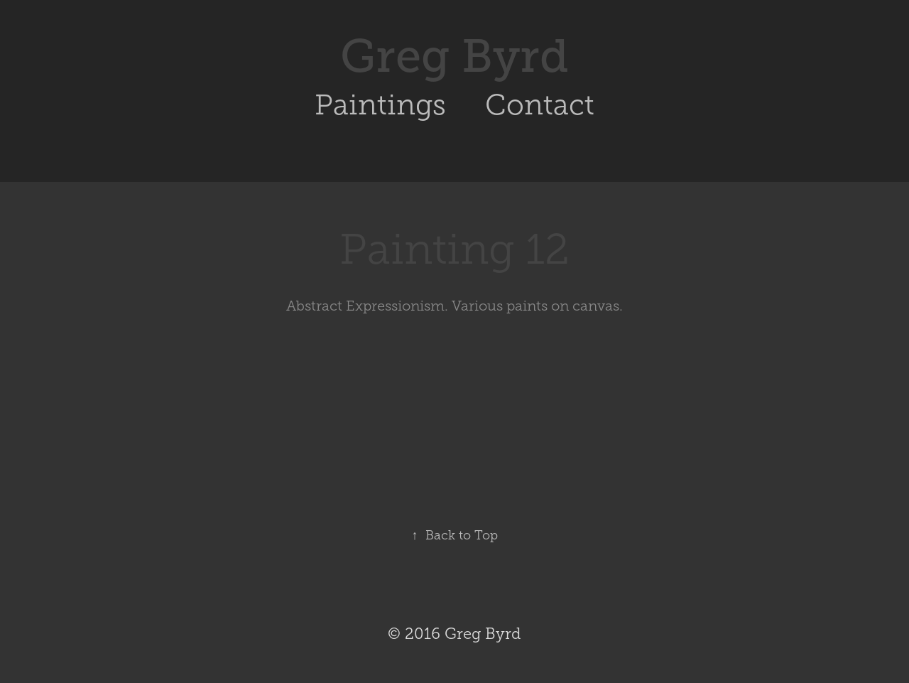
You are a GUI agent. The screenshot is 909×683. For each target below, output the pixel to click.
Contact (539, 105)
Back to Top (455, 535)
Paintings (380, 105)
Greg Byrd (454, 56)
